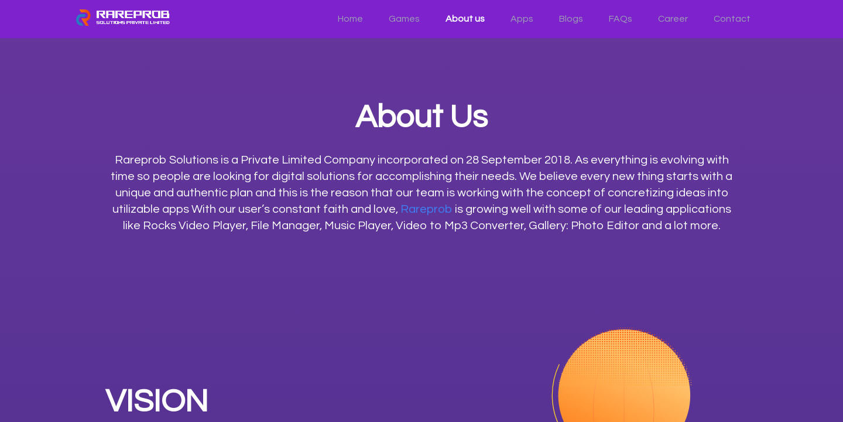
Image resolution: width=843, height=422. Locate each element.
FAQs (620, 18)
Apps (521, 18)
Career (673, 18)
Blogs (571, 18)
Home (350, 18)
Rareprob (426, 209)
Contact (732, 18)
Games (404, 18)
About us (465, 18)
